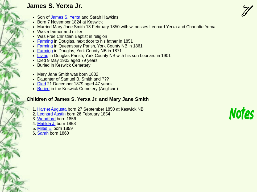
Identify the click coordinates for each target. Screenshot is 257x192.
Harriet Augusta (52, 109)
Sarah (43, 133)
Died (41, 84)
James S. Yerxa (65, 17)
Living (42, 55)
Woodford (46, 119)
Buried (43, 88)
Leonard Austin (51, 114)
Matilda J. (46, 123)
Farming (45, 41)
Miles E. (44, 128)
